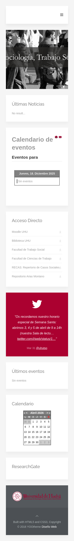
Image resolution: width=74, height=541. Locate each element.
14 (29, 432)
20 (25, 437)
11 (44, 427)
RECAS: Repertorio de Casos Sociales (35, 267)
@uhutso (41, 348)
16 (37, 432)
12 (48, 427)
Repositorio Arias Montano (28, 276)
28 (29, 442)
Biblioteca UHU (21, 240)
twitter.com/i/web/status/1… (36, 339)
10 (40, 427)
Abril (33, 412)
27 (25, 442)
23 (37, 437)
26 (48, 437)
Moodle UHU (20, 231)
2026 (40, 412)
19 (48, 432)
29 (33, 442)
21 (29, 437)
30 (37, 442)
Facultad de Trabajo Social (28, 249)
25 (44, 437)
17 (40, 432)
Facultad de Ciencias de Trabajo (32, 258)
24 (40, 437)
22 (33, 437)
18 (44, 432)
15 (33, 432)
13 (25, 432)
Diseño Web (49, 526)
